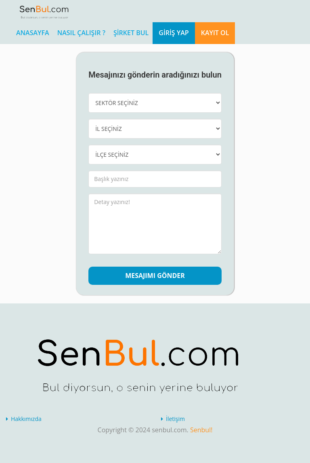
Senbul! (201, 429)
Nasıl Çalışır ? (81, 32)
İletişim (175, 419)
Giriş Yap (174, 32)
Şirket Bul (131, 32)
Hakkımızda (26, 419)
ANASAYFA (32, 32)
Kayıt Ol (215, 32)
